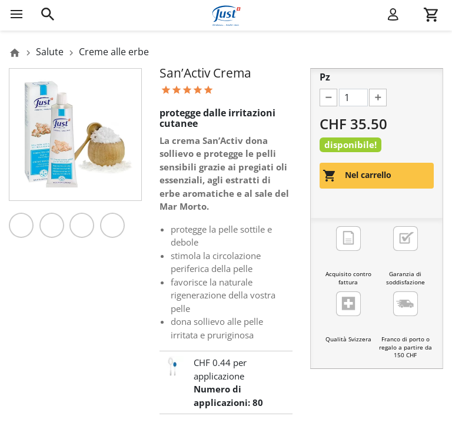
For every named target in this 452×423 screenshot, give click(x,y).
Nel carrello (357, 176)
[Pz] (353, 97)
